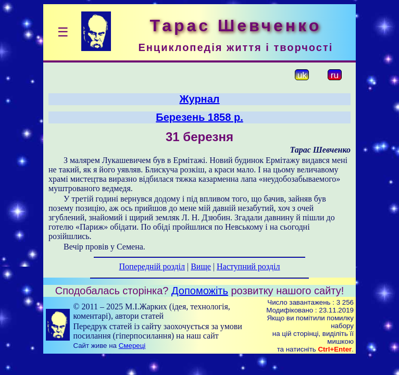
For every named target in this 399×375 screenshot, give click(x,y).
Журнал (199, 99)
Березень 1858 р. (199, 117)
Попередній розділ (152, 266)
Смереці (132, 345)
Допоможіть (199, 290)
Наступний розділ (248, 266)
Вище (201, 266)
